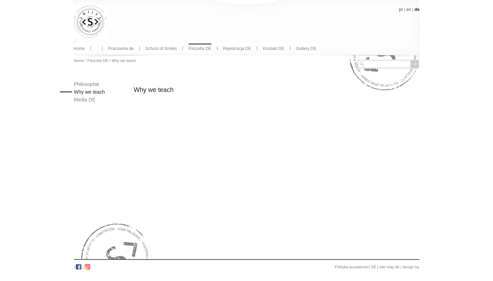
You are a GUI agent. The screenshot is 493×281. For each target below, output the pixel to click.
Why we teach (123, 60)
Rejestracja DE (237, 48)
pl (401, 9)
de (416, 9)
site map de (390, 267)
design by (410, 267)
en (408, 9)
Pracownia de (121, 48)
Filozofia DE (200, 48)
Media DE (84, 99)
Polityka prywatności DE (355, 267)
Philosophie (86, 84)
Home (79, 48)
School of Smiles (161, 48)
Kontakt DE (273, 48)
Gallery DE (306, 48)
